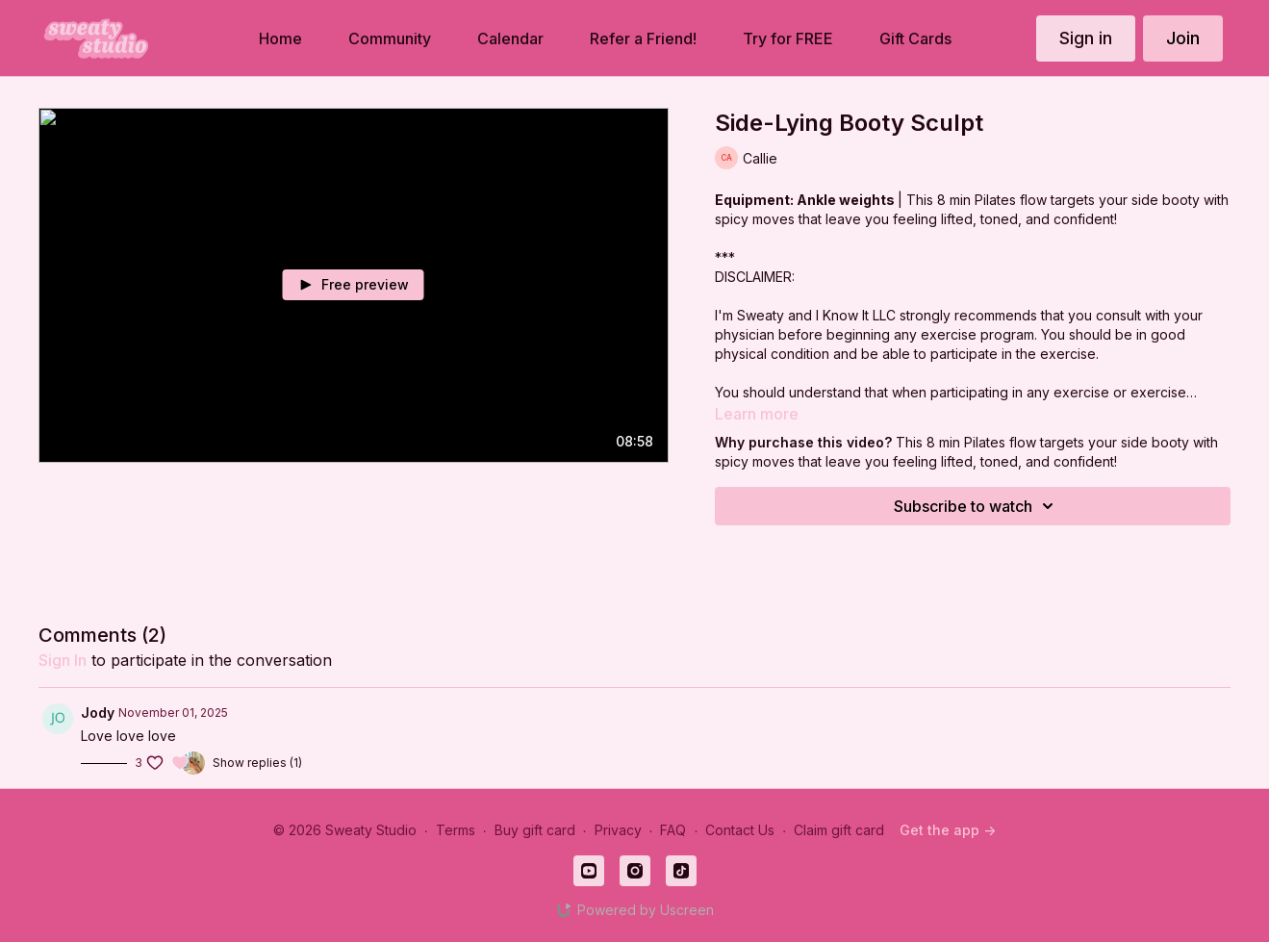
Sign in (1085, 38)
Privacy (618, 830)
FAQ (673, 830)
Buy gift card (535, 830)
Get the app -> (948, 830)
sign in (62, 660)
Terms (455, 830)
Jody (97, 712)
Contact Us (739, 830)
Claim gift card (839, 830)
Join (1183, 38)
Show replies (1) (257, 762)
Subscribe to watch (976, 506)
